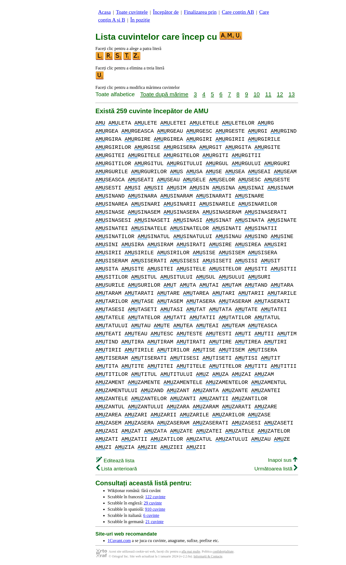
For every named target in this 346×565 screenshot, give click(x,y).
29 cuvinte (153, 503)
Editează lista (115, 460)
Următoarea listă (275, 469)
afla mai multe (190, 551)
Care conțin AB (238, 12)
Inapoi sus (282, 460)
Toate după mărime (164, 94)
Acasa (104, 12)
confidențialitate (223, 551)
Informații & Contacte (208, 556)
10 (257, 94)
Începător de (166, 12)
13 (291, 94)
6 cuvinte (151, 515)
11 (268, 94)
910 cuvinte (155, 509)
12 (280, 94)
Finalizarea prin (200, 12)
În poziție (140, 20)
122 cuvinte (155, 496)
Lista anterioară (116, 469)
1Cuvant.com (119, 540)
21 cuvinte (154, 521)
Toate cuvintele (132, 12)
